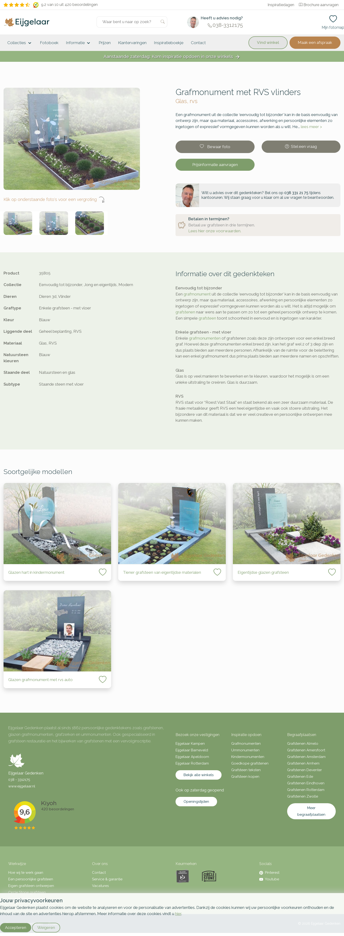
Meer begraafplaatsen (311, 811)
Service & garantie (107, 879)
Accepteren (15, 927)
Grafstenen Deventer (304, 770)
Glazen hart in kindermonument (36, 572)
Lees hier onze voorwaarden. (214, 231)
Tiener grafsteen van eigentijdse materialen (162, 572)
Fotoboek (49, 42)
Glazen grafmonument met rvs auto (40, 679)
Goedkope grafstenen (249, 763)
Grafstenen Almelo (302, 743)
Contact (198, 42)
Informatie (78, 43)
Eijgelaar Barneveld (192, 750)
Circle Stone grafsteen (27, 892)
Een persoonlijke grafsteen (30, 879)
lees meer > (311, 126)
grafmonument (197, 294)
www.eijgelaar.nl (21, 786)
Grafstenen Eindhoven (305, 783)
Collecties (20, 43)
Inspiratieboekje (168, 42)
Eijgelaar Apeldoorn (192, 757)
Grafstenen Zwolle (302, 796)
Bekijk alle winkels (199, 775)
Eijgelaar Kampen (190, 743)
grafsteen (207, 318)
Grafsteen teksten (246, 770)
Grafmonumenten (246, 743)
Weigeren (46, 927)
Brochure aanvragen (319, 5)
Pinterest (269, 872)
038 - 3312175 (19, 780)
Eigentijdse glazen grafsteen (263, 572)
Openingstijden (196, 801)
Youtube (269, 879)
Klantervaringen (132, 42)
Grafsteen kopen (245, 776)
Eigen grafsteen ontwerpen (31, 886)
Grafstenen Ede (300, 776)
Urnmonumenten (245, 750)
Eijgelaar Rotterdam (192, 763)
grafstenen (185, 312)
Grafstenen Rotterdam (305, 790)
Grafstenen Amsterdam (306, 757)
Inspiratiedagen (281, 5)
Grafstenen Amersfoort (306, 750)
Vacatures (100, 886)
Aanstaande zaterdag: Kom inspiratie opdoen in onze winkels (172, 57)
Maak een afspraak (315, 42)
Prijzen (105, 42)
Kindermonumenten (247, 757)
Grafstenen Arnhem (303, 763)
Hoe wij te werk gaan (25, 872)
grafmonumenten (205, 338)
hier (178, 913)
